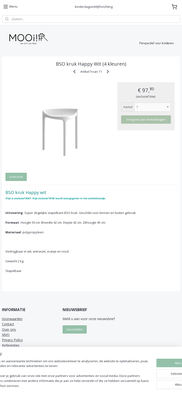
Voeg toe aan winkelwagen (146, 119)
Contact (8, 324)
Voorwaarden (12, 319)
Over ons (9, 329)
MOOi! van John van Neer (24, 355)
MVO (5, 334)
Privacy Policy (12, 340)
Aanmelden (74, 329)
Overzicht (16, 177)
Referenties (10, 345)
